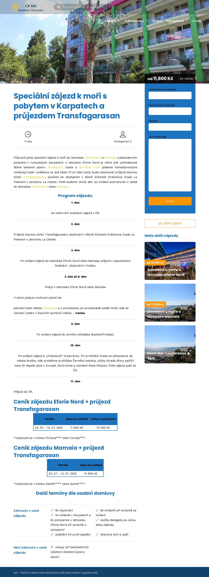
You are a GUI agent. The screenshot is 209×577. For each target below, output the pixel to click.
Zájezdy (110, 21)
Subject (170, 124)
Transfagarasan (34, 177)
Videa (157, 21)
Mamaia (110, 157)
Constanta (50, 308)
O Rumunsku (134, 21)
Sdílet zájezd (170, 223)
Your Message (170, 164)
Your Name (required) (170, 92)
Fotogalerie (175, 21)
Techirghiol (54, 167)
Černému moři (89, 167)
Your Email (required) (170, 108)
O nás (196, 21)
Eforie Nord (93, 157)
